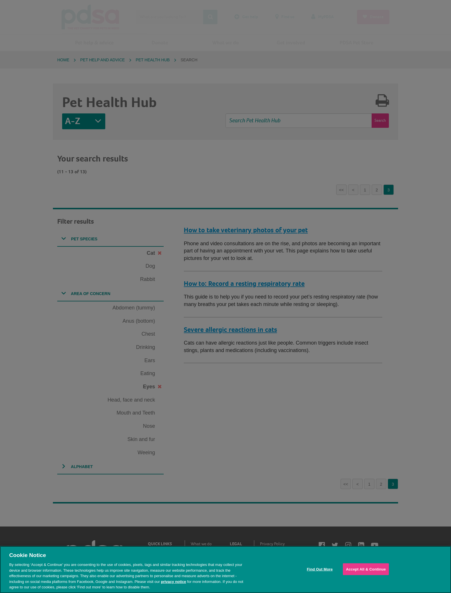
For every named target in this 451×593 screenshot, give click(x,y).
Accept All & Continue (366, 569)
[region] (225, 569)
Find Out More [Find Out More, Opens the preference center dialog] (320, 569)
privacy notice (173, 581)
